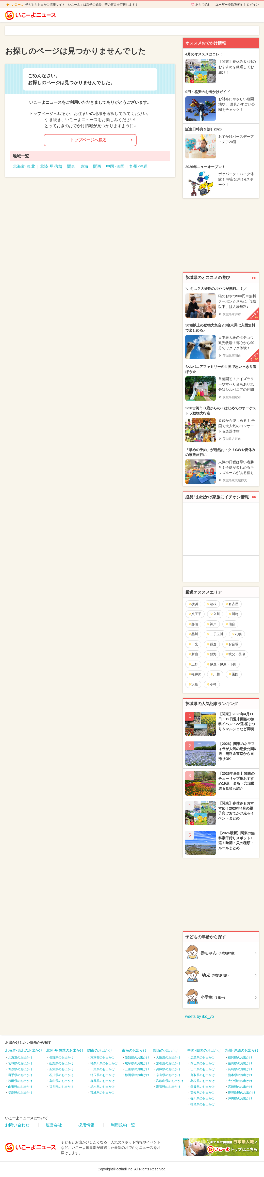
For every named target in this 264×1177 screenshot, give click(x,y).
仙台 (230, 624)
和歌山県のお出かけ (170, 1081)
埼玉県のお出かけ (102, 1075)
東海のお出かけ (134, 1050)
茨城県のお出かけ (102, 1092)
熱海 (212, 654)
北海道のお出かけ (20, 1057)
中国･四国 (115, 166)
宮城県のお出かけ (20, 1063)
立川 (215, 614)
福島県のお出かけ (20, 1092)
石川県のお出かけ (61, 1075)
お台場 (231, 644)
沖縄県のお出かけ (240, 1098)
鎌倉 (212, 644)
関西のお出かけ (165, 1050)
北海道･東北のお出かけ (23, 1050)
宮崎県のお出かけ (240, 1087)
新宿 (193, 654)
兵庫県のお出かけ (168, 1069)
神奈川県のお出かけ (104, 1063)
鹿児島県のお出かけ (241, 1092)
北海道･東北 (24, 166)
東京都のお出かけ (102, 1057)
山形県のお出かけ (20, 1087)
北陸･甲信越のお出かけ (65, 1050)
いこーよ (17, 4)
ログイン (253, 4)
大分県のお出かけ (240, 1081)
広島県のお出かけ (202, 1057)
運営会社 (54, 1125)
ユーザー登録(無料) (229, 4)
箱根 (212, 604)
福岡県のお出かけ (240, 1057)
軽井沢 (194, 674)
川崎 (233, 614)
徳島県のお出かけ (202, 1104)
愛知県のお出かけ (137, 1057)
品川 (193, 634)
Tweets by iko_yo (198, 1016)
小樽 (212, 684)
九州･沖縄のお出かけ (242, 1050)
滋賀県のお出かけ (168, 1087)
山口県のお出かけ (202, 1069)
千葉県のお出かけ (102, 1069)
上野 (193, 664)
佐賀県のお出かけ (240, 1063)
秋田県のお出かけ (20, 1081)
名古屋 (231, 604)
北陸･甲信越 (51, 166)
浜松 (193, 684)
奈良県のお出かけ (168, 1075)
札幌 (237, 634)
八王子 (194, 614)
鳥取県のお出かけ (202, 1075)
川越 (215, 674)
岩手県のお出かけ (20, 1075)
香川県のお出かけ (202, 1098)
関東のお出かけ (99, 1050)
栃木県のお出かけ (102, 1087)
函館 (233, 674)
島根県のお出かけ (202, 1081)
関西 (97, 166)
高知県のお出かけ (202, 1092)
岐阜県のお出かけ (137, 1063)
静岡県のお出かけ (137, 1075)
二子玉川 (215, 634)
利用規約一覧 (123, 1125)
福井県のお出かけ (61, 1087)
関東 (71, 166)
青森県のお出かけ (20, 1069)
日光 (193, 644)
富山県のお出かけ (61, 1081)
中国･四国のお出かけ (204, 1050)
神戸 (212, 624)
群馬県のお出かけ (102, 1081)
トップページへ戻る (88, 140)
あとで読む (203, 4)
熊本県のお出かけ (240, 1075)
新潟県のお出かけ (61, 1069)
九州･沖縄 (138, 166)
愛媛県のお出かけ (202, 1087)
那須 (193, 624)
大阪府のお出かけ (168, 1057)
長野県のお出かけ (61, 1057)
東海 (84, 166)
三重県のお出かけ (137, 1069)
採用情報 (86, 1125)
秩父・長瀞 (235, 654)
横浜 (193, 604)
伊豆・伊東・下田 (221, 664)
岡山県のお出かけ (202, 1063)
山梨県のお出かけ (61, 1063)
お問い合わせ (17, 1125)
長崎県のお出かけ (240, 1069)
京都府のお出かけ (168, 1063)
